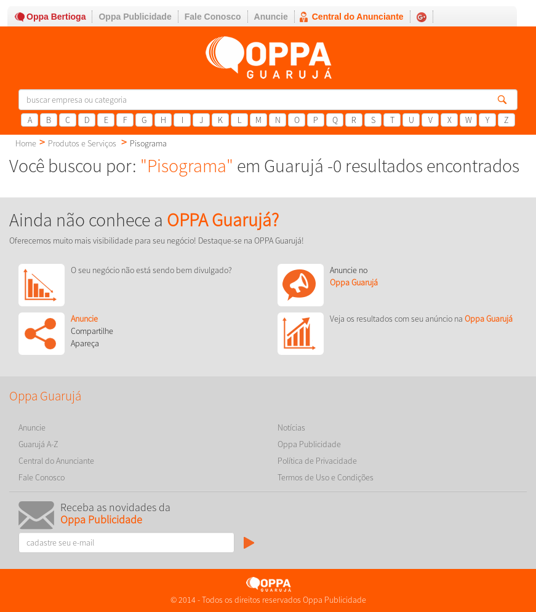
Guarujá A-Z (38, 444)
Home (25, 143)
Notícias (291, 427)
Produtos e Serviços (82, 143)
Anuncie (271, 17)
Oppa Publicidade (134, 17)
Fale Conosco (213, 17)
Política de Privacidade (317, 460)
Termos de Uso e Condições (326, 477)
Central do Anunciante (358, 17)
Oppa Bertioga (56, 17)
